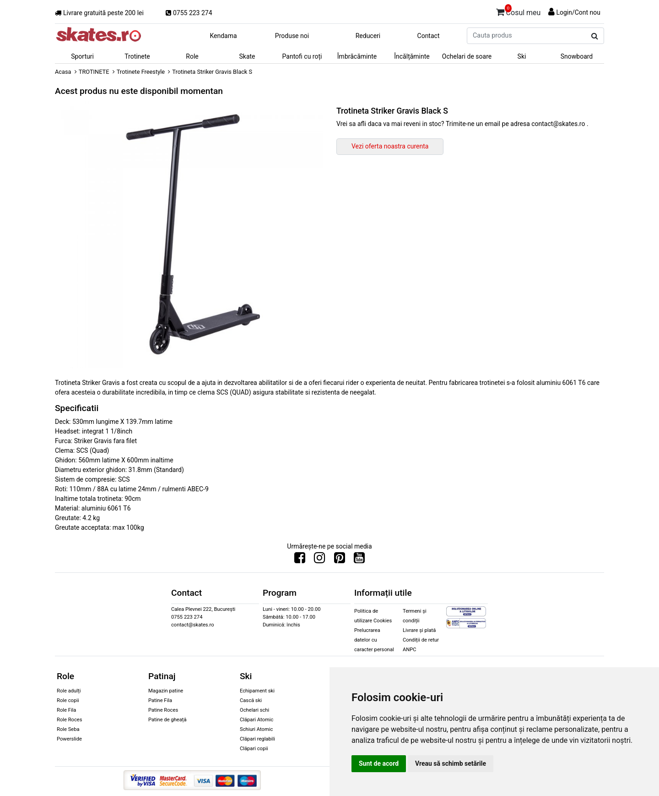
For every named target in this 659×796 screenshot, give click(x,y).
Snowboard (577, 56)
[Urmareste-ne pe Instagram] (319, 560)
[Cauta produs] (594, 36)
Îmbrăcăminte (357, 56)
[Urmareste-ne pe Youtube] (359, 560)
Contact (428, 35)
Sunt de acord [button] (379, 763)
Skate (247, 56)
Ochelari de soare (467, 56)
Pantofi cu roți (302, 56)
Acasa (63, 71)
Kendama (223, 35)
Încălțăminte (412, 56)
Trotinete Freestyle (141, 71)
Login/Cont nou (578, 12)
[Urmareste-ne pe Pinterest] (339, 560)
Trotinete (137, 56)
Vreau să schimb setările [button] (450, 763)
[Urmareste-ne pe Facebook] (300, 560)
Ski (522, 56)
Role (192, 56)
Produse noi (292, 35)
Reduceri (368, 35)
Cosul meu (518, 11)
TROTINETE (94, 71)
